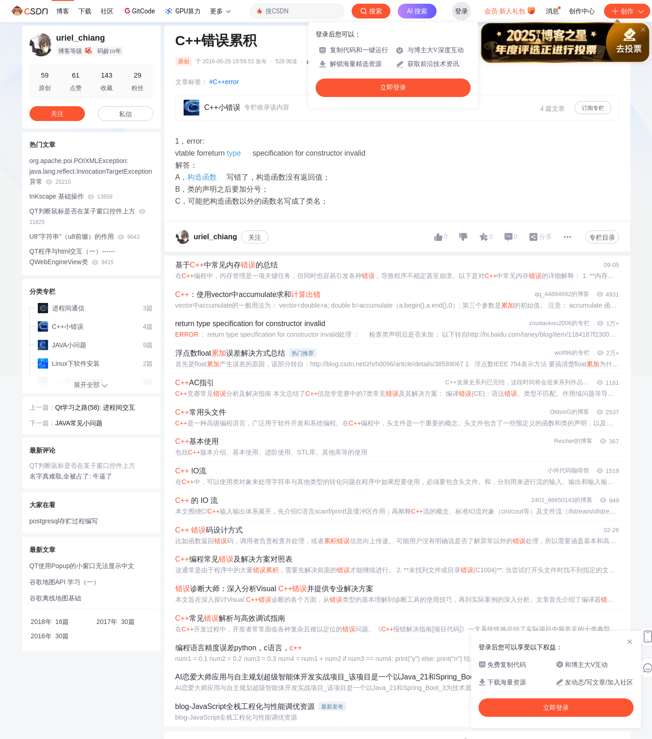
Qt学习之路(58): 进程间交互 (95, 407)
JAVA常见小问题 (79, 423)
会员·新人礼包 (510, 10)
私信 (125, 114)
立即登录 (393, 87)
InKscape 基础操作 (71, 196)
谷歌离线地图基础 (55, 598)
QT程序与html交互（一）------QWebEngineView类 (72, 257)
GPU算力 (182, 11)
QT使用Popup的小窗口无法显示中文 (82, 565)
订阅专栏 (593, 108)
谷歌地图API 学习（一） (65, 582)
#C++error (224, 81)
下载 (84, 11)
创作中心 (582, 11)
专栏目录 (602, 237)
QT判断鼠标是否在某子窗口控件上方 (87, 216)
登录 (461, 11)
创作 (627, 11)
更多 (220, 11)
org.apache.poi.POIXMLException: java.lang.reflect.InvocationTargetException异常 (91, 171)
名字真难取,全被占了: (61, 476)
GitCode (139, 10)
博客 (62, 11)
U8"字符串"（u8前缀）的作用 (85, 236)
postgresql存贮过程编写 (64, 521)
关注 (254, 237)
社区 (107, 11)
